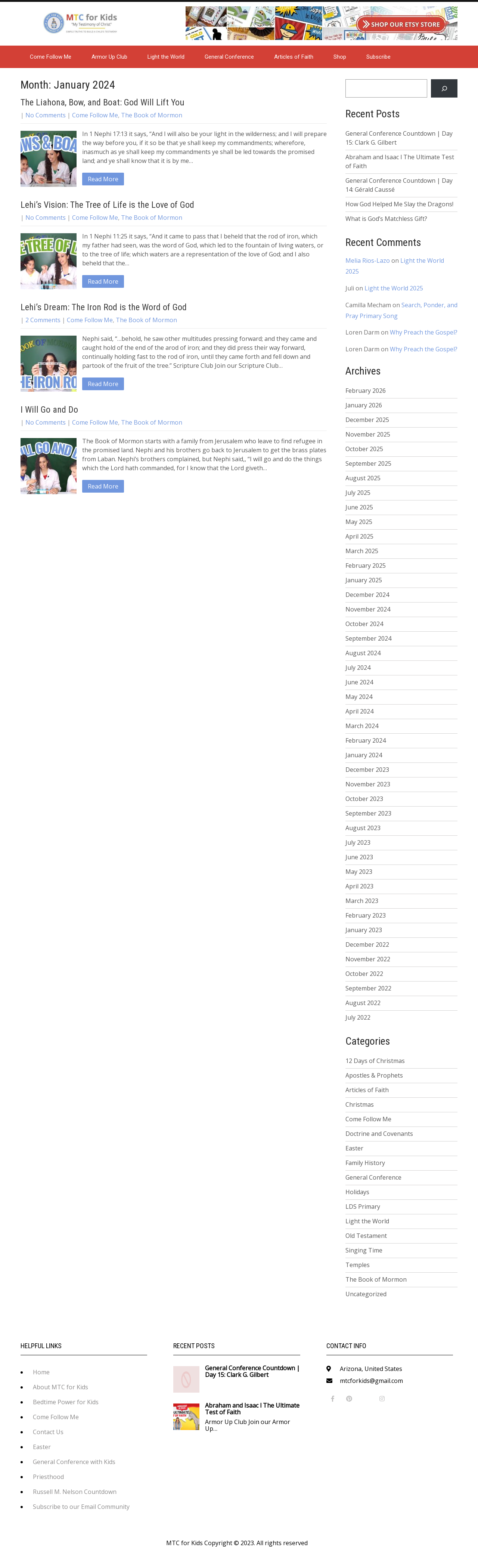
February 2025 (365, 565)
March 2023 (361, 901)
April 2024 (359, 711)
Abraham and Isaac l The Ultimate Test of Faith (399, 161)
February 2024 (365, 740)
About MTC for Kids (60, 1387)
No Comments (45, 115)
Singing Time (363, 1250)
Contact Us (48, 1432)
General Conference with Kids (74, 1462)
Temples (357, 1265)
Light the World (166, 56)
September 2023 (368, 813)
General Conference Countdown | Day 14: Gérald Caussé (399, 185)
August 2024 (363, 653)
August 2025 (363, 478)
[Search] (444, 88)
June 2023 (359, 857)
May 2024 (358, 697)
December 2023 (367, 769)
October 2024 (364, 624)
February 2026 (365, 390)
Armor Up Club (109, 56)
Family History (365, 1163)
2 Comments (42, 320)
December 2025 (367, 420)
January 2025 (363, 580)
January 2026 (363, 405)
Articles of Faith (293, 56)
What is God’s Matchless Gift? (386, 219)
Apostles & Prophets (374, 1075)
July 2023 (357, 842)
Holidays (357, 1192)
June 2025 (359, 507)
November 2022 (367, 959)
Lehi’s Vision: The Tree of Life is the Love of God (107, 205)
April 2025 (359, 536)
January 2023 (363, 930)
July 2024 (357, 667)
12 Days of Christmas (375, 1061)
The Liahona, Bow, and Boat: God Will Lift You (102, 102)
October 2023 (364, 799)
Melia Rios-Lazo (367, 260)
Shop (339, 56)
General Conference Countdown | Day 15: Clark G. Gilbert (399, 138)
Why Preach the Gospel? (423, 332)
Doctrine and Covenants (379, 1134)
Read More (103, 179)
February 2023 (365, 915)
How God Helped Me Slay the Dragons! (399, 204)
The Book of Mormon (151, 115)
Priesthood (48, 1477)
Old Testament (366, 1236)
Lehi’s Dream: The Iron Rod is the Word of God (104, 307)
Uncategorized (366, 1294)
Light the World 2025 (393, 288)
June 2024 (359, 682)
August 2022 (363, 1003)
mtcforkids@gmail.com (371, 1381)
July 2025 (357, 493)
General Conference (229, 56)
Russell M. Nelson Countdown (75, 1492)
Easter (354, 1148)
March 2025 (361, 551)
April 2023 (359, 886)
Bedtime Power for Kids (66, 1402)
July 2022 (357, 1017)
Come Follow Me (50, 56)
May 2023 (358, 872)
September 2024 (368, 638)
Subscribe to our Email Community (81, 1507)
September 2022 (368, 988)
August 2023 (363, 828)
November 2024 (367, 609)
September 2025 (368, 463)
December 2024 (367, 595)
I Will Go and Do (49, 409)
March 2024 (361, 726)
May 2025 (358, 522)
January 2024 (363, 755)
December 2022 (367, 944)
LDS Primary (362, 1206)
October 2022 (364, 974)
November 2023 (367, 784)
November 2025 (367, 434)
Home (41, 1372)
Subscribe (378, 56)
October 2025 (364, 449)
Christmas (359, 1104)
